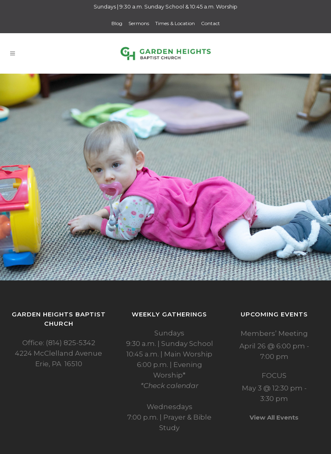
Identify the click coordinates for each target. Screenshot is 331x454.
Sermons (138, 23)
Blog (116, 23)
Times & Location (175, 23)
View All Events (274, 417)
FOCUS (274, 375)
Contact (210, 23)
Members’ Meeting (274, 333)
